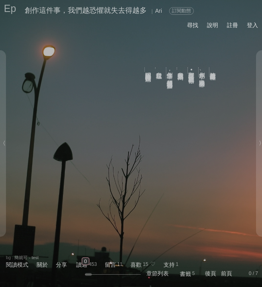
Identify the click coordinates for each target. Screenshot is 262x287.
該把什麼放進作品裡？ (213, 72)
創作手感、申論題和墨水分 (202, 72)
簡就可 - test (26, 257)
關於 (42, 264)
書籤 (185, 274)
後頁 (210, 273)
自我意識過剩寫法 (180, 68)
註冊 (232, 25)
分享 (61, 264)
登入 (252, 25)
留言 (110, 264)
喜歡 (136, 264)
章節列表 (157, 273)
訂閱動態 (181, 11)
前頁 (226, 273)
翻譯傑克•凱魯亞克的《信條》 (191, 70)
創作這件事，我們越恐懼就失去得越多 (86, 10)
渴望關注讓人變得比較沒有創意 (148, 69)
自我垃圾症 (159, 68)
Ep (10, 8)
